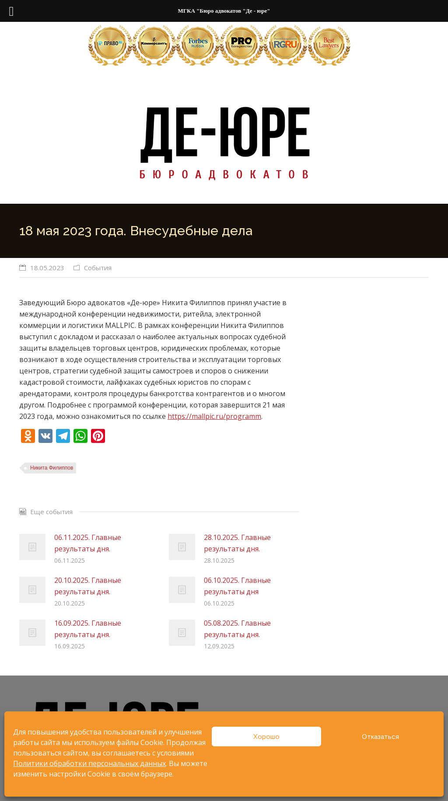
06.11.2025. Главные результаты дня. (87, 543)
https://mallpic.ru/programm (214, 416)
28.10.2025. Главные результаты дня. (237, 543)
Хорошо (266, 737)
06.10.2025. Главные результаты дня (237, 585)
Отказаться (380, 737)
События (98, 267)
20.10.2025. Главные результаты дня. (87, 585)
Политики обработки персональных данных (89, 763)
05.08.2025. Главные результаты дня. (237, 628)
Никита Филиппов (51, 468)
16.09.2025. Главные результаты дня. (87, 628)
